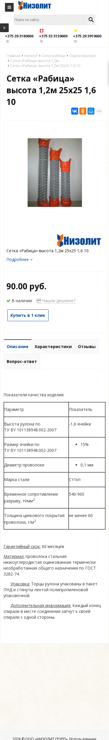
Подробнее (19, 259)
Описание (17, 346)
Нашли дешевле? (56, 300)
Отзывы (87, 346)
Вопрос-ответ (22, 361)
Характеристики (53, 346)
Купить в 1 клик (27, 315)
